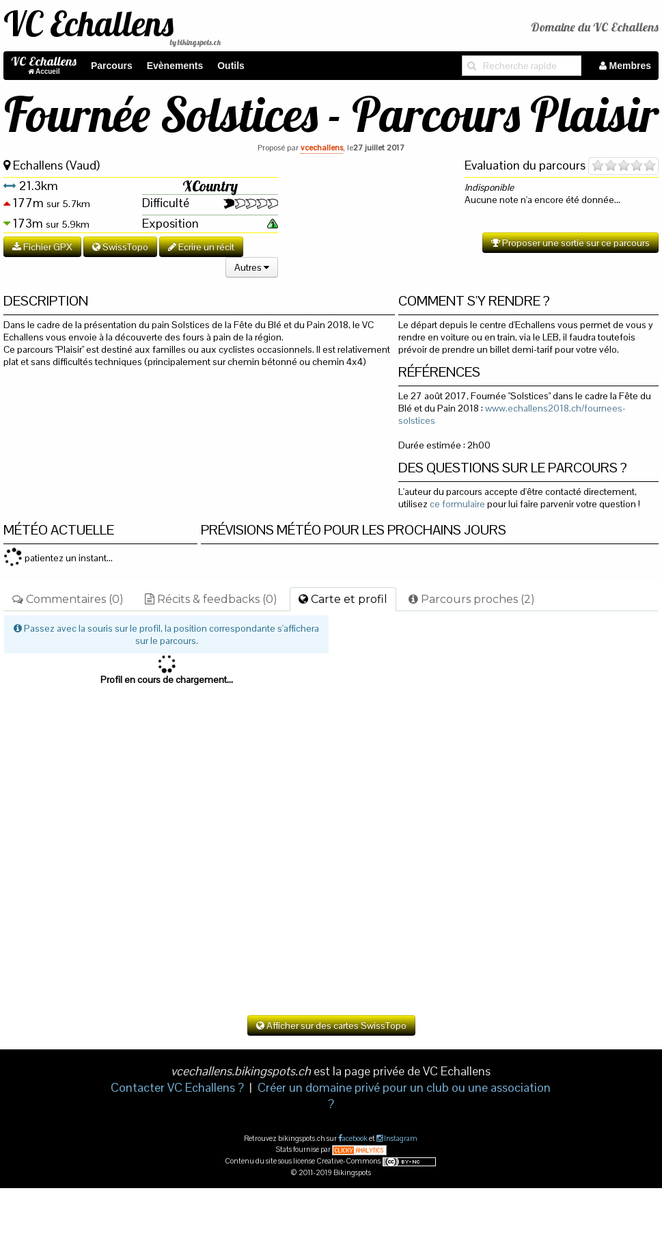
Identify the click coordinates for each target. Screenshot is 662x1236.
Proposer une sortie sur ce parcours (570, 243)
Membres (625, 65)
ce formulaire (457, 504)
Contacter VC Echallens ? (177, 1087)
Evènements (175, 65)
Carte (343, 599)
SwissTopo (120, 247)
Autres (251, 267)
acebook (355, 1138)
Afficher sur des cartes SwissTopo (331, 1025)
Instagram (400, 1138)
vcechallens (322, 147)
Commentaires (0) (68, 599)
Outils (231, 65)
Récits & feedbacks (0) (211, 599)
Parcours (112, 65)
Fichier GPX (42, 247)
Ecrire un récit (201, 247)
